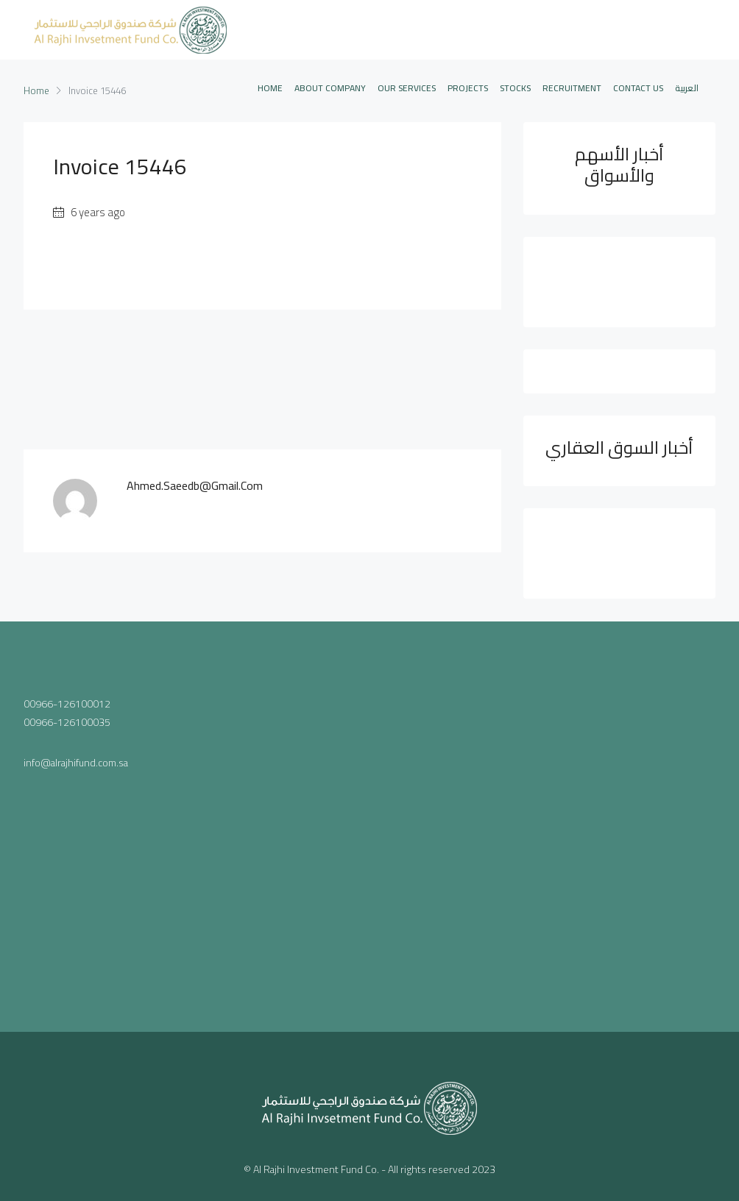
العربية (687, 87)
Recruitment (571, 87)
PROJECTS (468, 87)
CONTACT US (638, 87)
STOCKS (515, 87)
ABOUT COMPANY (330, 87)
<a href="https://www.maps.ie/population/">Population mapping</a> (369, 823)
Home (270, 87)
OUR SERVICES (407, 87)
